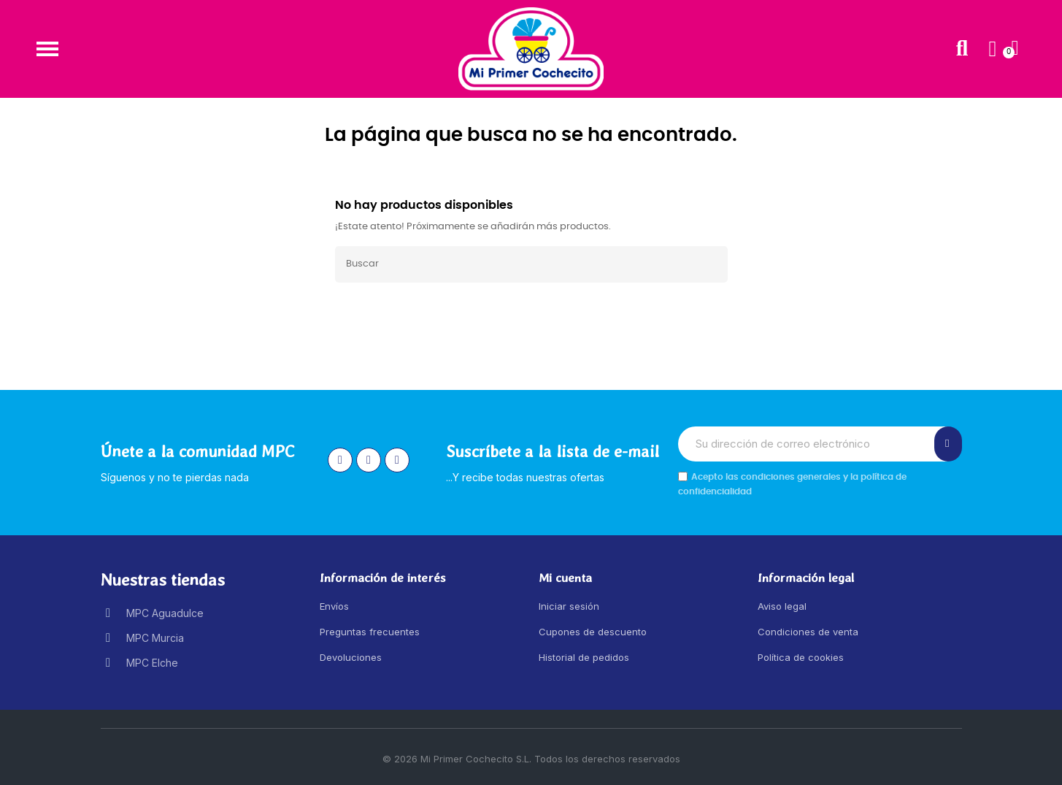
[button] (47, 48)
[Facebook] (368, 460)
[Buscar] (531, 264)
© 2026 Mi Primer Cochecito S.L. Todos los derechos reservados (531, 759)
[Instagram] (340, 460)
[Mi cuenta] (992, 49)
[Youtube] (397, 460)
